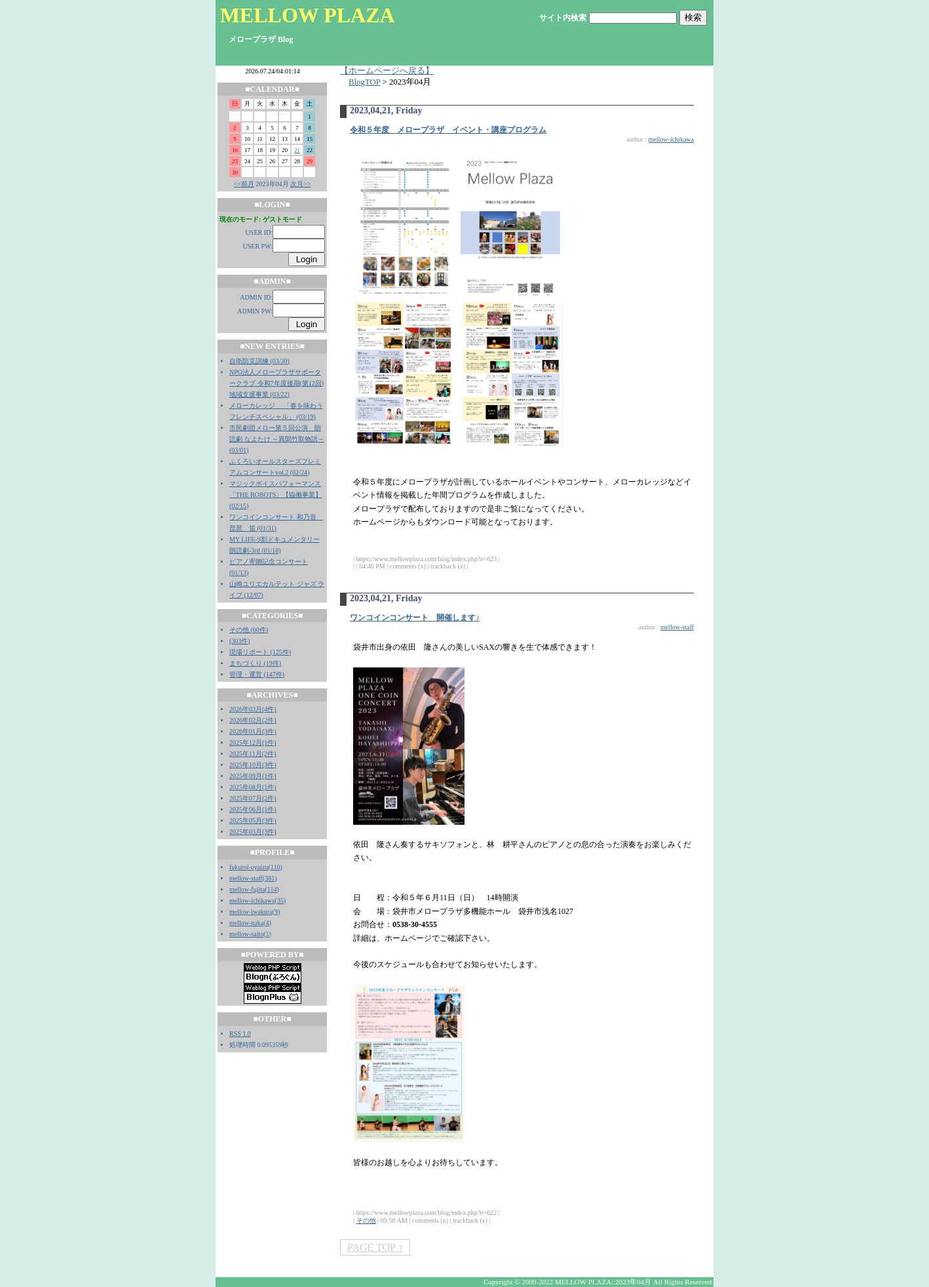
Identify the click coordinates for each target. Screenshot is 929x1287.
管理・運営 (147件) (256, 674)
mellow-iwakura (251, 911)
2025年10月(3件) (252, 764)
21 (297, 150)
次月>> (300, 184)
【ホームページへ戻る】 (387, 70)
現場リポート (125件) (260, 652)
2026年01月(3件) (252, 731)
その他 (366, 1220)
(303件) (239, 640)
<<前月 (244, 184)
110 (275, 867)
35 (280, 900)
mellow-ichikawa (252, 900)
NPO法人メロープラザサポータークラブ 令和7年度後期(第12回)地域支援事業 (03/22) (276, 383)
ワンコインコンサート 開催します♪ (415, 617)
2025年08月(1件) (252, 787)
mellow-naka (246, 922)
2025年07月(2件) (252, 798)
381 (270, 878)
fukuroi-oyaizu (248, 867)
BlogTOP (364, 82)
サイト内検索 (562, 17)
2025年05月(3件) (252, 820)
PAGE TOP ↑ (375, 1247)
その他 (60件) (248, 629)
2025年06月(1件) (252, 809)
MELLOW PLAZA (307, 15)
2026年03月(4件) (252, 709)
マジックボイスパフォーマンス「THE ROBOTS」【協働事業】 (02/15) (275, 494)
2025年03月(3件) (252, 831)
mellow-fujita (247, 889)
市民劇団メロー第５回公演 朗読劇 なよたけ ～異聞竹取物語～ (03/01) (276, 439)
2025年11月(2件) (252, 753)
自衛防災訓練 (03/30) (259, 361)
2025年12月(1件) (252, 742)
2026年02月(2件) (252, 720)
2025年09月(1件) (252, 776)
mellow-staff (246, 878)
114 (272, 889)
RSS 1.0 (240, 1033)
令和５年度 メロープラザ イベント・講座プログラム (448, 129)
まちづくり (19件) (255, 663)
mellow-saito (246, 934)
